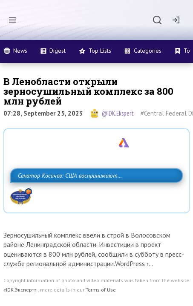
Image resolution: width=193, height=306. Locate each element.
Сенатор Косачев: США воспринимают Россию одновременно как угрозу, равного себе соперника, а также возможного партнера (96, 194)
